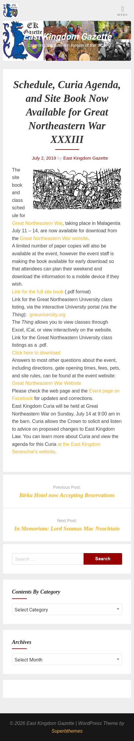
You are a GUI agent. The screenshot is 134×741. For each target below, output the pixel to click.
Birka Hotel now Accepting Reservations (67, 495)
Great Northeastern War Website (46, 383)
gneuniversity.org (48, 314)
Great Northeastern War (37, 223)
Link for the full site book (38, 291)
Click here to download (36, 352)
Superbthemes (66, 731)
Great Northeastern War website (54, 238)
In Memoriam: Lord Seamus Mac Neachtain (67, 528)
